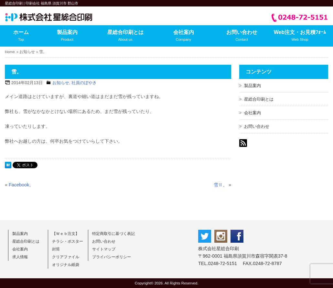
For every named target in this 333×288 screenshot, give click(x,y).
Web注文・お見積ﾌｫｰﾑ (300, 36)
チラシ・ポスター (67, 241)
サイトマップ (103, 249)
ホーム (21, 36)
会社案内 (183, 36)
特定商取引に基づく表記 (113, 233)
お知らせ (27, 52)
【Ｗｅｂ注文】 (65, 233)
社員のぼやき (84, 82)
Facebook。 (21, 184)
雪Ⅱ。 (220, 184)
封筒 (56, 249)
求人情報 (20, 257)
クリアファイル (65, 257)
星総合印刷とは (125, 36)
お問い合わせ (241, 36)
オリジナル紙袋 (65, 264)
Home (10, 52)
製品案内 (67, 36)
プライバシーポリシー (111, 257)
